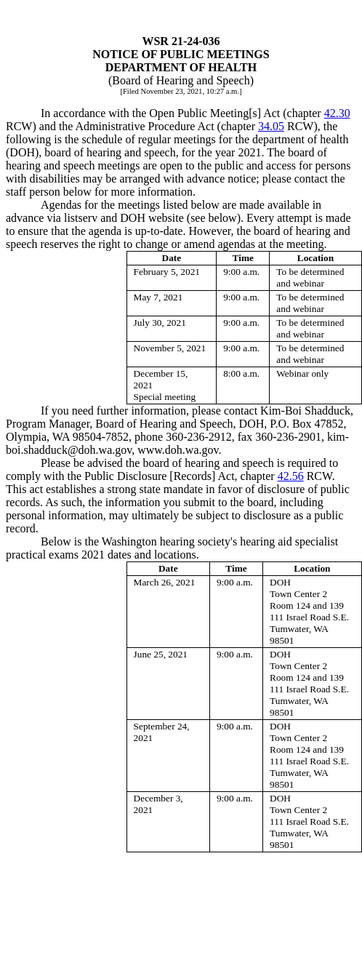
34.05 (271, 126)
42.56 (291, 476)
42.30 (337, 113)
